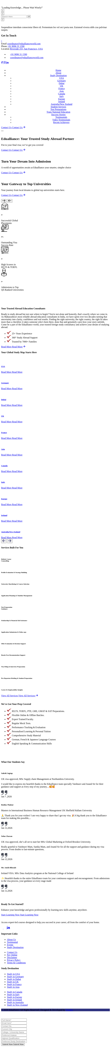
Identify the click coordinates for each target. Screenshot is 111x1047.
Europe (61, 99)
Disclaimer (12, 957)
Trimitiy (69, 1010)
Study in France (14, 984)
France (61, 88)
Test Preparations (58, 109)
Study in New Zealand (17, 1005)
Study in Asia (13, 987)
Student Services (58, 107)
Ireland (61, 101)
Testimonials (61, 117)
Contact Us (12, 952)
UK (61, 86)
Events (10, 945)
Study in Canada (14, 992)
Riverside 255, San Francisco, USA (26, 49)
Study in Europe (14, 997)
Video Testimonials (61, 120)
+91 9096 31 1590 (16, 46)
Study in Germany (15, 976)
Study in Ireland (14, 1000)
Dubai (61, 83)
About (58, 73)
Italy (61, 96)
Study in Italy (13, 994)
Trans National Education (58, 112)
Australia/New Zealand (61, 104)
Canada (61, 93)
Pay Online (12, 955)
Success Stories (58, 114)
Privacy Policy (14, 960)
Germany (61, 80)
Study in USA (13, 974)
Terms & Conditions (16, 962)
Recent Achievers (61, 122)
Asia (61, 91)
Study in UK (13, 982)
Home (58, 70)
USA (61, 78)
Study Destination (58, 75)
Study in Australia (15, 1002)
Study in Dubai (14, 979)
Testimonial (12, 942)
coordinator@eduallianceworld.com (23, 43)
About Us (11, 939)
